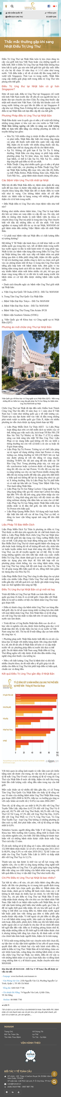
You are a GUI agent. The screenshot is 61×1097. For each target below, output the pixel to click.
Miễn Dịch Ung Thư (14, 17)
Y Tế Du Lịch (50, 13)
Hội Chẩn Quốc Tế (14, 13)
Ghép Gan (51, 17)
